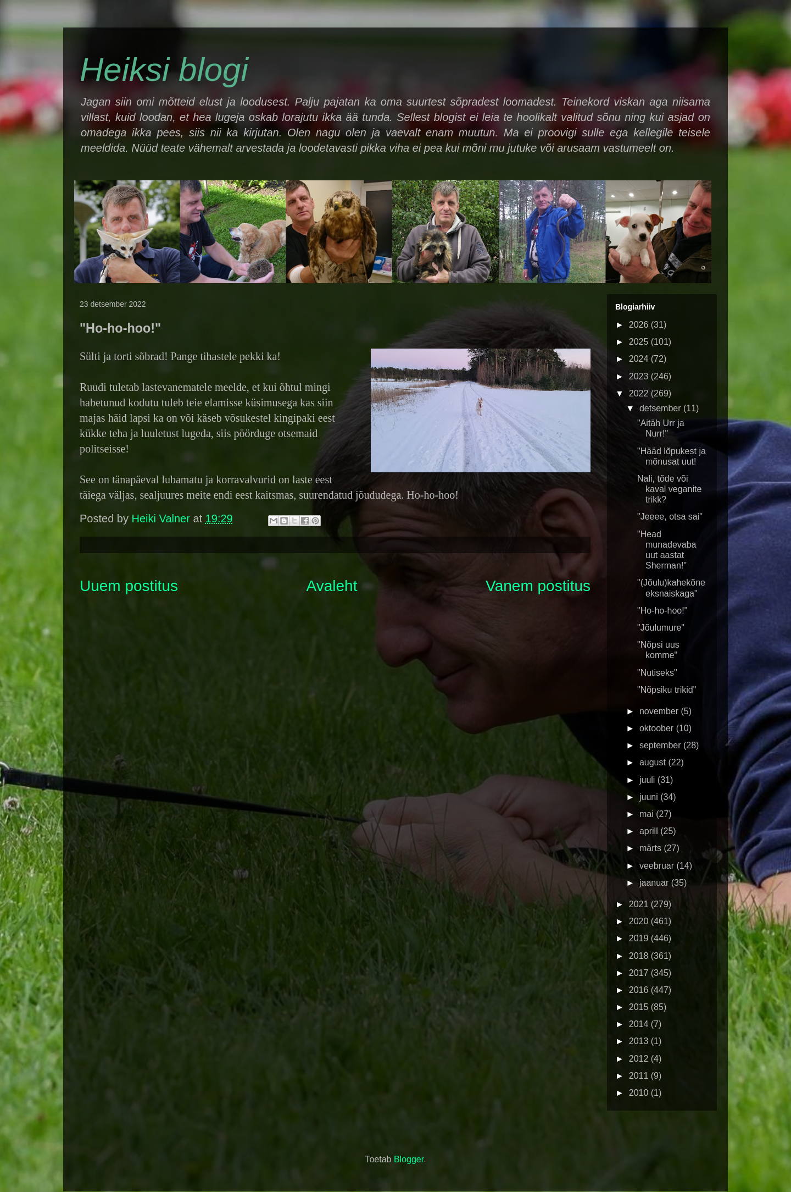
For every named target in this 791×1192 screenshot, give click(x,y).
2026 (640, 324)
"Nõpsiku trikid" (666, 689)
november (660, 711)
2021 (640, 904)
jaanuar (655, 882)
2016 (640, 990)
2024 (640, 358)
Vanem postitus (538, 585)
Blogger (409, 1159)
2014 (640, 1024)
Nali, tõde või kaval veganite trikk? (669, 489)
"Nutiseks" (657, 672)
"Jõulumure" (660, 627)
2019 (640, 938)
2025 (640, 341)
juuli (648, 780)
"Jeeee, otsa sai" (670, 516)
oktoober (657, 728)
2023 (640, 376)
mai (647, 814)
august (653, 762)
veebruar (658, 865)
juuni (649, 797)
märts (651, 848)
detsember (661, 408)
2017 (640, 973)
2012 (640, 1058)
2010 (640, 1092)
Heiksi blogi (164, 69)
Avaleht (332, 585)
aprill (649, 831)
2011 (640, 1075)
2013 (640, 1041)
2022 (640, 393)
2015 (640, 1007)
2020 (640, 921)
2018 (640, 956)
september (661, 745)
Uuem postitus (129, 585)
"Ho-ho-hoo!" (662, 610)
